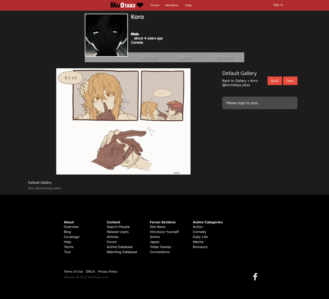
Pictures (224, 57)
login (241, 103)
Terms (68, 247)
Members (171, 5)
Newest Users (118, 232)
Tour (67, 252)
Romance (200, 247)
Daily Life (200, 237)
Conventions (160, 252)
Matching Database (122, 252)
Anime (155, 237)
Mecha (198, 242)
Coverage (71, 237)
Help (188, 5)
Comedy (199, 232)
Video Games (160, 247)
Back (274, 80)
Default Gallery (40, 182)
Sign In (278, 4)
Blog (67, 232)
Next (290, 80)
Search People (118, 227)
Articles (113, 237)
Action (198, 227)
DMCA (90, 271)
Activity (148, 57)
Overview (71, 227)
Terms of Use (73, 271)
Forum (154, 5)
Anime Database (120, 247)
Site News (158, 227)
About (186, 57)
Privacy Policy (108, 271)
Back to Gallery (234, 81)
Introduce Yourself (164, 232)
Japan (154, 242)
